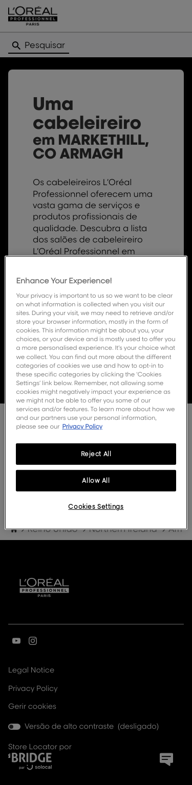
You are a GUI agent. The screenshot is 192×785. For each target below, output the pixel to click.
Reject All (96, 454)
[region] (96, 392)
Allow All (96, 480)
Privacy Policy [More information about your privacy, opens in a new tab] (82, 426)
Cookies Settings (95, 506)
